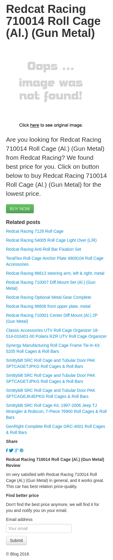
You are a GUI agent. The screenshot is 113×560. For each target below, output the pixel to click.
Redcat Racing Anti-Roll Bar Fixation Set (43, 249)
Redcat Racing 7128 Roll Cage (34, 231)
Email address (19, 519)
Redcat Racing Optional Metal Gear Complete (48, 297)
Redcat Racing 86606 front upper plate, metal (48, 306)
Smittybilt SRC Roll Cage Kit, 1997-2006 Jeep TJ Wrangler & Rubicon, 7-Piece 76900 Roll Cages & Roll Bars (56, 411)
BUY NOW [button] (20, 208)
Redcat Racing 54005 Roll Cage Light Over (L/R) (51, 240)
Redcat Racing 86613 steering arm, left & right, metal (55, 273)
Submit (16, 540)
